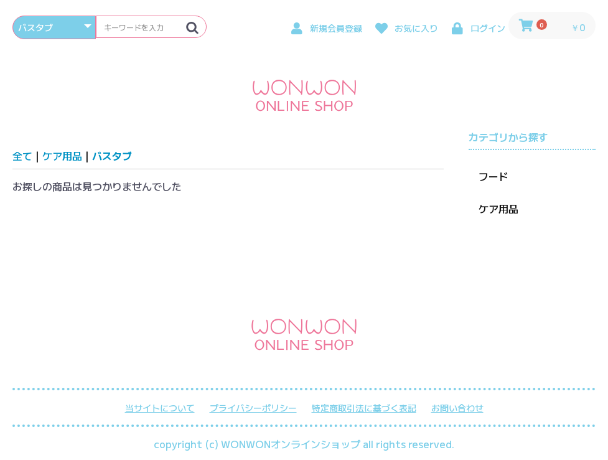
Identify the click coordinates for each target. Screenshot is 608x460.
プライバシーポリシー (253, 408)
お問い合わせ (457, 408)
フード (493, 176)
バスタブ (112, 155)
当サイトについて (160, 408)
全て (22, 155)
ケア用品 (62, 155)
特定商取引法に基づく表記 (364, 408)
